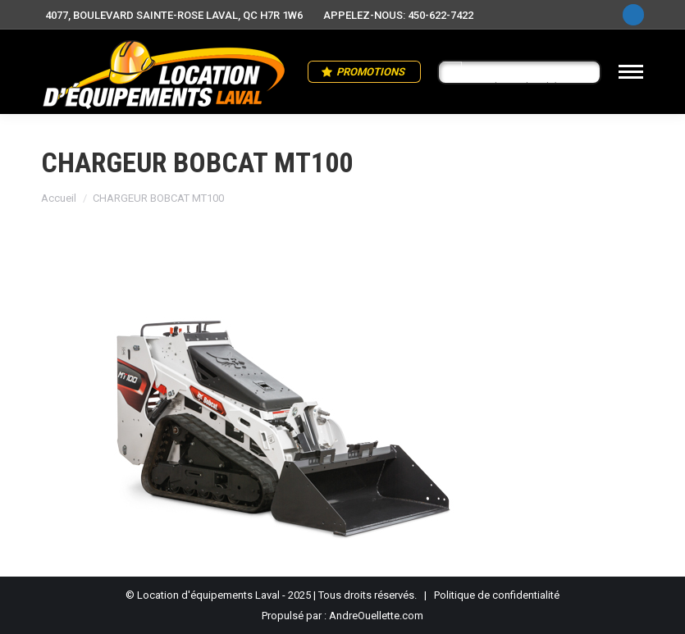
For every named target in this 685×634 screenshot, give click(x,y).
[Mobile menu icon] (631, 72)
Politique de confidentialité (496, 595)
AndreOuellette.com (376, 615)
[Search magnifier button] (450, 73)
